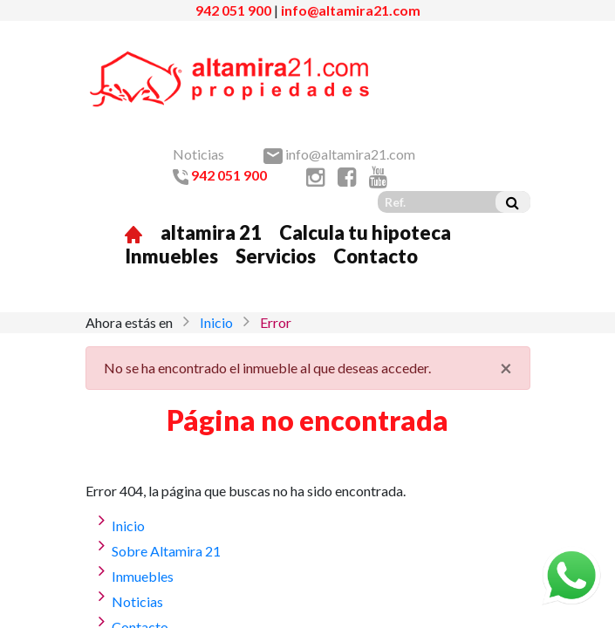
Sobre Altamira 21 (166, 551)
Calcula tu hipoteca (365, 232)
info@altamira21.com (350, 10)
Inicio (216, 322)
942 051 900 (233, 10)
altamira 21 (211, 232)
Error (275, 322)
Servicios (276, 256)
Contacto (375, 256)
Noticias (198, 154)
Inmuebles (171, 256)
